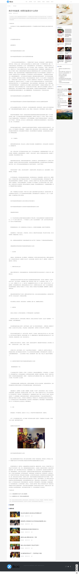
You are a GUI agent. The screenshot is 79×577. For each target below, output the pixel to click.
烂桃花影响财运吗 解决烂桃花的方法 (30, 529)
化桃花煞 (47, 1)
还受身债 (30, 1)
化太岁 (35, 1)
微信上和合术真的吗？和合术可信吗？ (30, 545)
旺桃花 (43, 1)
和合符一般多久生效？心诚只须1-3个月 (65, 71)
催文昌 (52, 1)
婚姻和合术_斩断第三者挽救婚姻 (62, 89)
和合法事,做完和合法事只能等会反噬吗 (65, 78)
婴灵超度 (10, 13)
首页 (26, 1)
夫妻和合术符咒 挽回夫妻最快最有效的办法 (68, 61)
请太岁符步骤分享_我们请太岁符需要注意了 (31, 513)
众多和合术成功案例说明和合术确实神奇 (60, 61)
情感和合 (39, 1)
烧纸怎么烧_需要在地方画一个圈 (29, 537)
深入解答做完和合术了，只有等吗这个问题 (31, 553)
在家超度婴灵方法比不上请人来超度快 (19, 493)
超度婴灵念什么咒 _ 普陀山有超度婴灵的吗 (20, 496)
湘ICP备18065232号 (41, 565)
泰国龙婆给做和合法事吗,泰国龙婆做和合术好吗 (68, 35)
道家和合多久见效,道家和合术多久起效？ (68, 44)
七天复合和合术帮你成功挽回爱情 (64, 82)
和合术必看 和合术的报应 (63, 75)
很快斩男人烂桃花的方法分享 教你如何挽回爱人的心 (33, 521)
